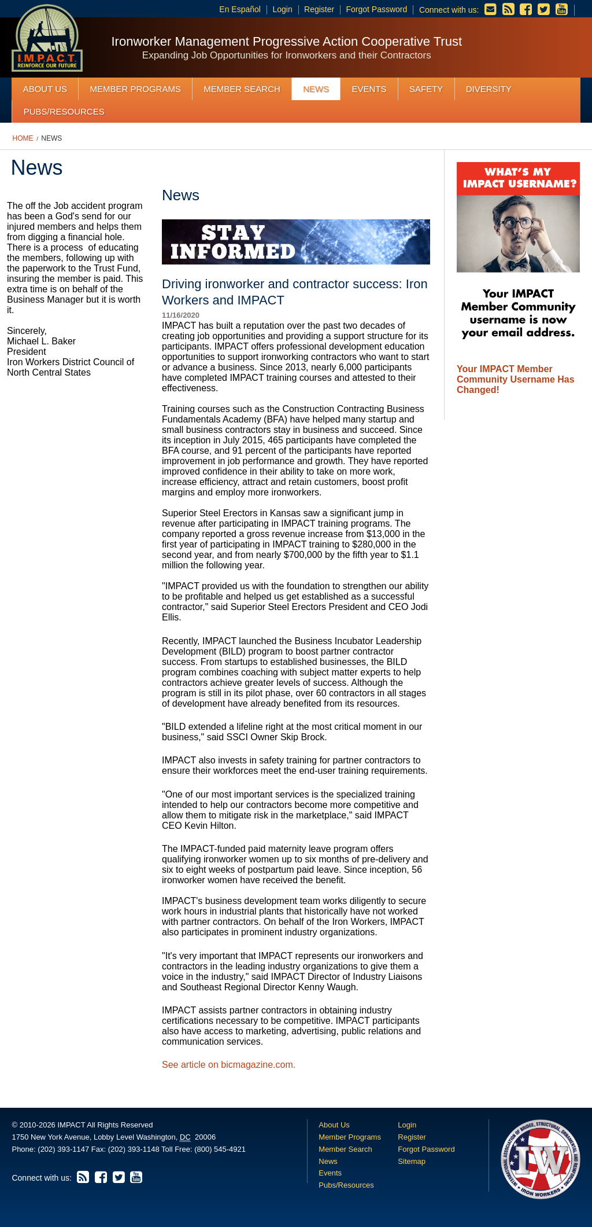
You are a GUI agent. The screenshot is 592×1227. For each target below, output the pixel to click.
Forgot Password (376, 9)
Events (369, 89)
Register (319, 9)
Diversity (489, 89)
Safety (426, 89)
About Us (45, 89)
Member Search (242, 89)
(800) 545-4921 (220, 1149)
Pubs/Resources (64, 111)
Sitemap (412, 1161)
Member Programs (135, 89)
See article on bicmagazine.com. (228, 1065)
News (316, 89)
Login (283, 9)
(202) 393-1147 (63, 1149)
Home (23, 138)
